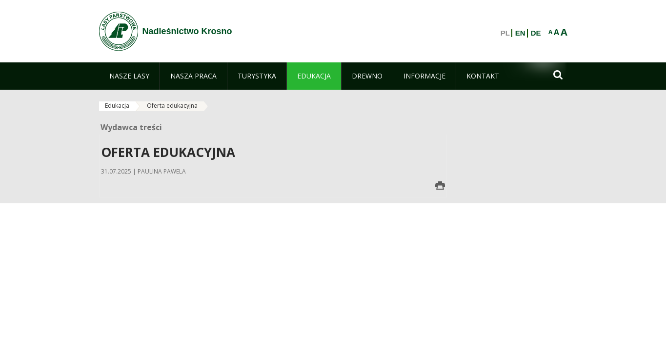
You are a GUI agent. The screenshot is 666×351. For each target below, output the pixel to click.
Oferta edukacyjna (172, 105)
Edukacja (117, 105)
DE (536, 33)
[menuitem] (129, 76)
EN (520, 33)
